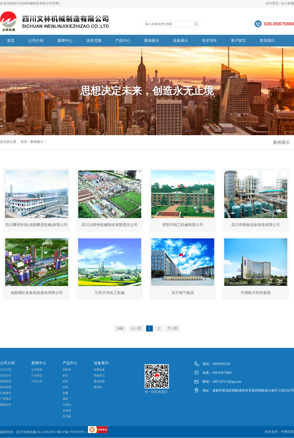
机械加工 (99, 375)
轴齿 (65, 398)
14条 (120, 328)
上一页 (136, 328)
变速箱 (67, 410)
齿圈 (65, 393)
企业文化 (5, 375)
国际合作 (5, 404)
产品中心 (122, 40)
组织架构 (5, 387)
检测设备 (99, 369)
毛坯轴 (67, 416)
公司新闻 (36, 369)
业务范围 (93, 40)
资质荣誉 (5, 381)
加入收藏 (287, 3)
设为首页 (272, 3)
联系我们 (267, 40)
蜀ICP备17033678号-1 (71, 432)
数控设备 (99, 381)
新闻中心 (64, 40)
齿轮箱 (67, 369)
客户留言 (238, 40)
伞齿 (65, 387)
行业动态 (36, 375)
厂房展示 (5, 398)
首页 (10, 40)
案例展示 (151, 40)
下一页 (172, 328)
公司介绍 (35, 40)
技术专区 (209, 40)
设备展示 (180, 40)
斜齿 (65, 381)
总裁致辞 (5, 393)
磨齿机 (98, 387)
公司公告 (36, 381)
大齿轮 (67, 404)
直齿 (65, 375)
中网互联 (287, 432)
